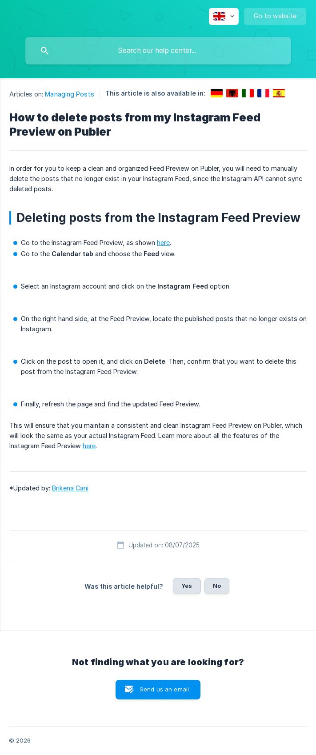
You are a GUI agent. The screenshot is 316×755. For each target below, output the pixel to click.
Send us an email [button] (164, 689)
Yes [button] (186, 585)
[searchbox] (158, 50)
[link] (217, 93)
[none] (224, 16)
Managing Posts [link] (69, 94)
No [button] (217, 585)
